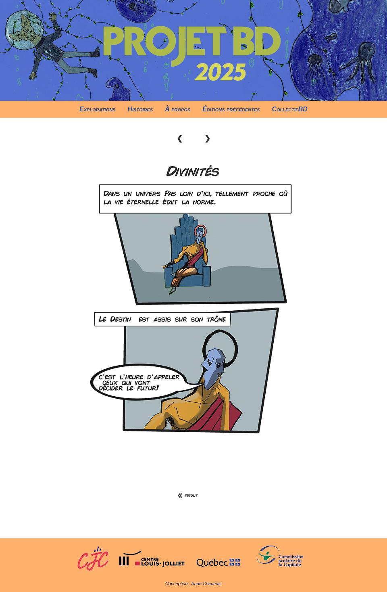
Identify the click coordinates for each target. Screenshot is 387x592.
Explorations (97, 109)
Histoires (140, 109)
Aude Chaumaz (206, 583)
